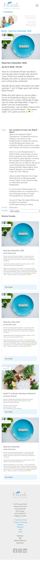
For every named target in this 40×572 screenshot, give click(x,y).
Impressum (20, 536)
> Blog (20, 532)
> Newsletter (20, 527)
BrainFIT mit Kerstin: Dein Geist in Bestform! (19, 393)
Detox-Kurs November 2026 (13, 250)
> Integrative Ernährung (20, 522)
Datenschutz (20, 543)
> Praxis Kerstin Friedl (20, 520)
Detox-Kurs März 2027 (11, 322)
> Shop (20, 529)
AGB (20, 538)
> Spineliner (20, 524)
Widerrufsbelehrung (20, 540)
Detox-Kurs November (11, 447)
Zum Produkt (8, 287)
